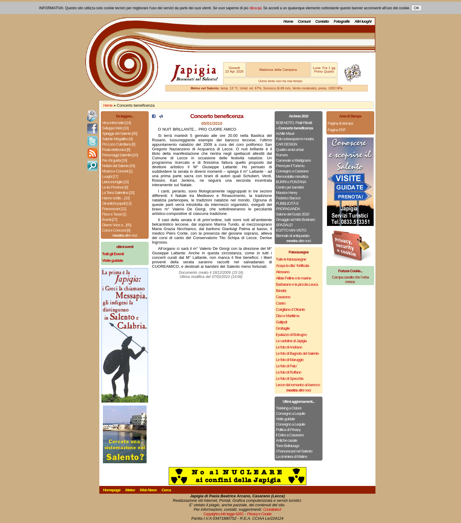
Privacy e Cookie (259, 514)
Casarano (283, 297)
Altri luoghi (363, 21)
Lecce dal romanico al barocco (298, 385)
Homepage (111, 490)
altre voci (124, 235)
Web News (148, 490)
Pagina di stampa (340, 123)
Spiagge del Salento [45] (119, 133)
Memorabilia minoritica (292, 176)
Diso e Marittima (287, 316)
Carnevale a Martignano (293, 160)
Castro (280, 303)
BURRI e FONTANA (291, 182)
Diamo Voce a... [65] (116, 225)
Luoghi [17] (110, 176)
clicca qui (255, 8)
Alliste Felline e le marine (293, 278)
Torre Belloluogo (287, 446)
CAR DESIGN (286, 144)
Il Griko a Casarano (290, 435)
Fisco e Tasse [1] (114, 214)
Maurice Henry (286, 192)
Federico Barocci (288, 198)
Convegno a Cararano (292, 171)
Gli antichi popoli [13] (116, 203)
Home (288, 21)
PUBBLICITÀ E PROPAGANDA (288, 206)
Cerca (166, 490)
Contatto (322, 21)
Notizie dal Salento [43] (118, 165)
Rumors (282, 155)
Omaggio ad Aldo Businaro (295, 219)
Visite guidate (285, 419)
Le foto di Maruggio (289, 359)
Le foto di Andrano (289, 347)
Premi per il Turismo (290, 165)
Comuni (304, 21)
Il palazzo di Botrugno (291, 334)
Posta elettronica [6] (116, 149)
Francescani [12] (114, 209)
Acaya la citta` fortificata (292, 265)
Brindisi (281, 290)
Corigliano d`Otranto (290, 309)
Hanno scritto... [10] (116, 198)
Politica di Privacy (288, 429)
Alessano (282, 272)
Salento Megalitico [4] (117, 139)
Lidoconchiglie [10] (115, 182)
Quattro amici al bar (290, 149)
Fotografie (342, 21)
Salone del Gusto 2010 (292, 214)
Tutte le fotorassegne (291, 259)
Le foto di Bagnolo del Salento (297, 353)
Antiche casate (286, 440)
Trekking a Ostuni (288, 408)
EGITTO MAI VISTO (291, 230)
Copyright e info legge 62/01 (223, 514)
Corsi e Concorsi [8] (116, 230)
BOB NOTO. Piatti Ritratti (294, 122)
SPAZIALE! (284, 225)
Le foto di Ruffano (288, 372)
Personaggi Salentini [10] (120, 155)
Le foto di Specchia (289, 378)
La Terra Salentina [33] (118, 192)
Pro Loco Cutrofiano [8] (118, 144)
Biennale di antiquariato (292, 235)
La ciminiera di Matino (291, 456)
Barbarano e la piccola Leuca (297, 284)
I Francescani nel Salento (294, 451)
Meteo (130, 490)
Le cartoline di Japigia (291, 341)
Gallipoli (281, 322)
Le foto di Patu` (286, 366)
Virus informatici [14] (116, 122)
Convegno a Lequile (290, 413)
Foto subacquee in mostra (295, 139)
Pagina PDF (337, 130)
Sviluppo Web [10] (115, 128)
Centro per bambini (290, 187)
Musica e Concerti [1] (117, 171)
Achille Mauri (285, 133)
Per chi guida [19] (114, 160)
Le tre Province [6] (115, 187)
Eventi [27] (109, 219)
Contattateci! (272, 509)
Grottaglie (283, 328)
